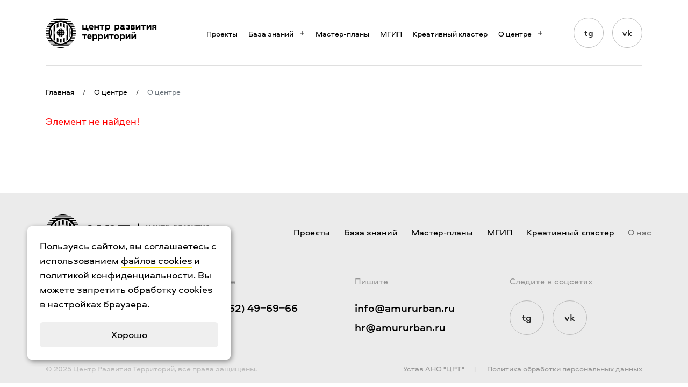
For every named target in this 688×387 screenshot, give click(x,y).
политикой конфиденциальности (117, 275)
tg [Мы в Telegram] (588, 33)
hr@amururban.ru (400, 327)
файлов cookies (156, 260)
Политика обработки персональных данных (564, 368)
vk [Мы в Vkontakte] (627, 33)
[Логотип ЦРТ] (101, 33)
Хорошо (129, 334)
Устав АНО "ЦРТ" (433, 368)
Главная (60, 92)
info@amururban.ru (405, 307)
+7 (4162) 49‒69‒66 (249, 307)
